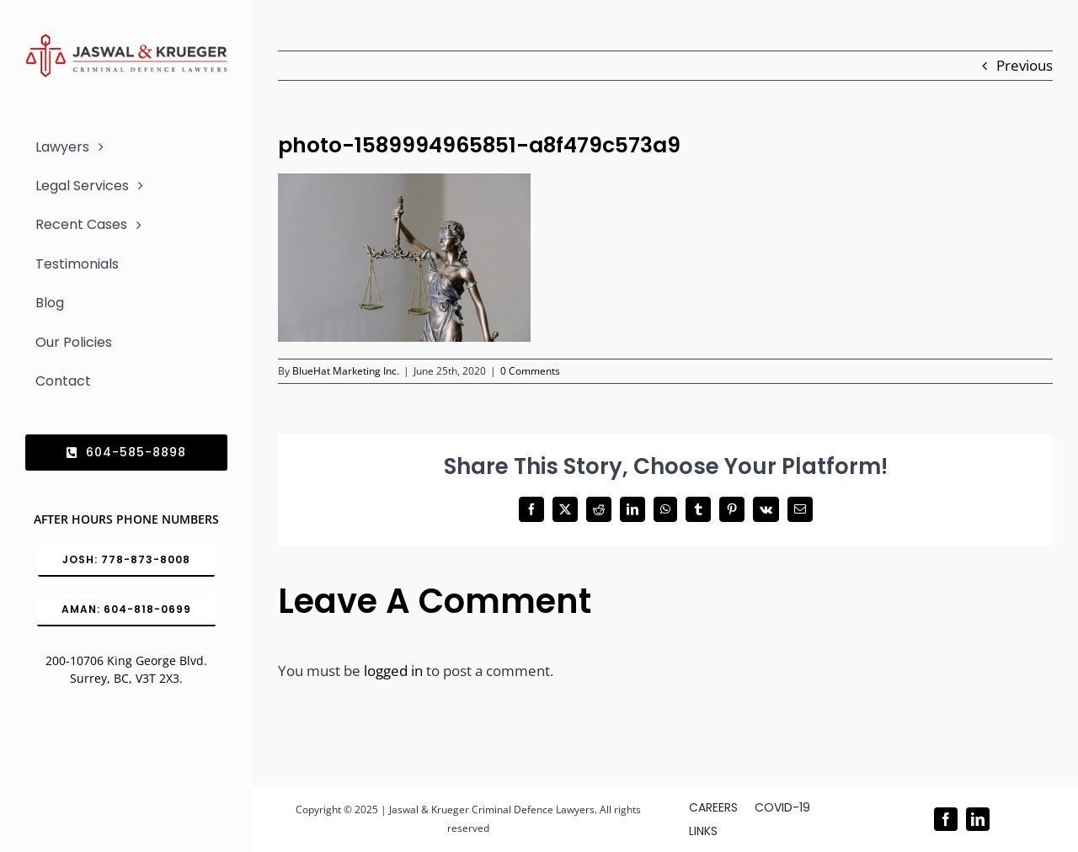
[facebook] (946, 819)
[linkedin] (978, 819)
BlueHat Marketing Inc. (345, 371)
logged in (393, 670)
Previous (1024, 65)
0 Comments (530, 371)
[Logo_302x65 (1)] (126, 41)
